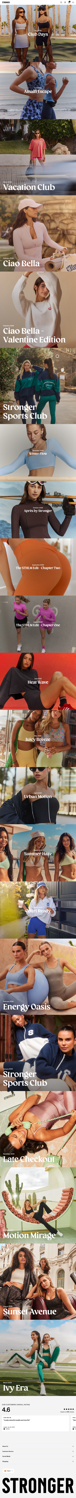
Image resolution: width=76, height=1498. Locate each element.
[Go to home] (6, 2)
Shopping (38, 1461)
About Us (38, 1446)
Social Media (38, 1456)
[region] (39, 1424)
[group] (35, 1424)
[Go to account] (65, 2)
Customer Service (38, 1451)
